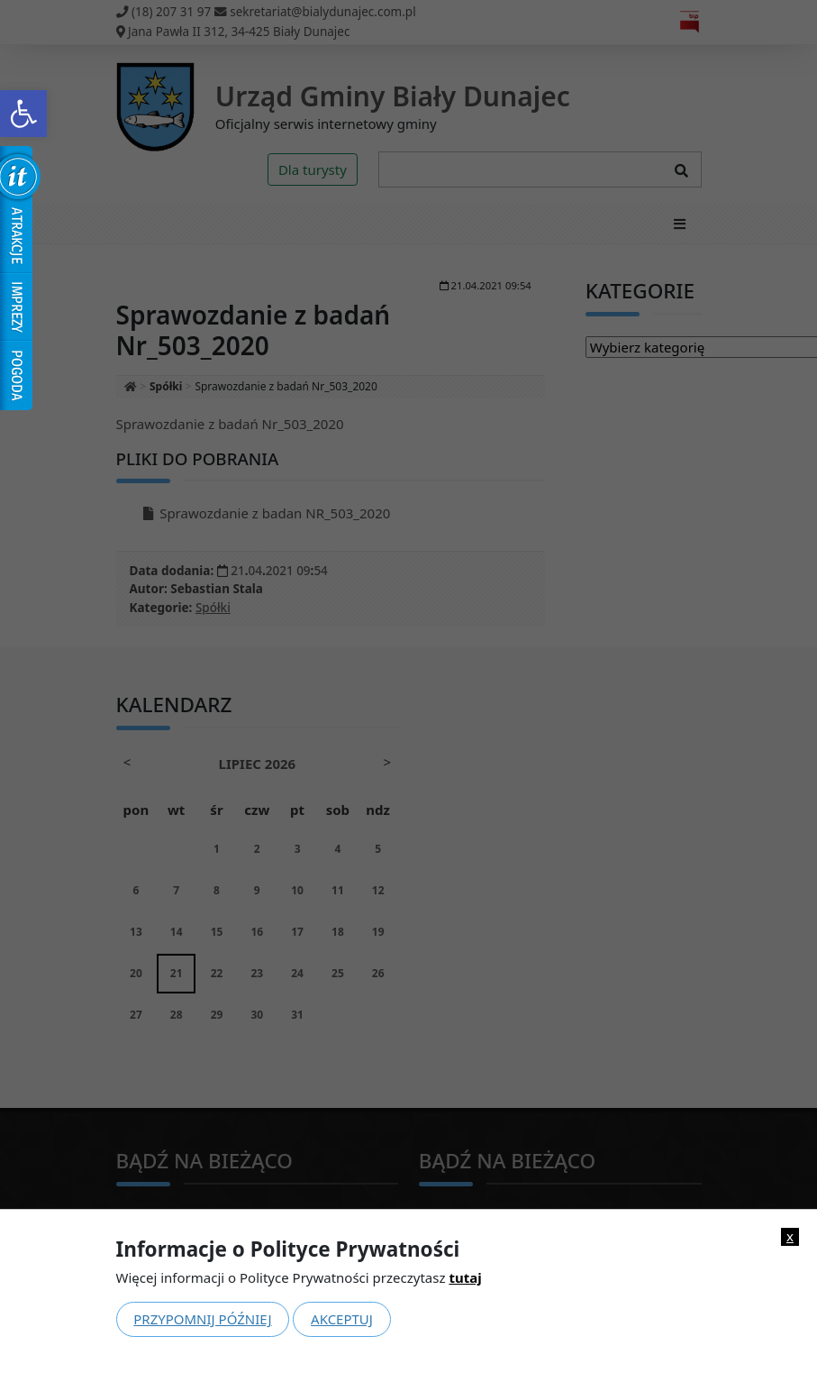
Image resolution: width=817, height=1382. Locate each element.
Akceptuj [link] (342, 1319)
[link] (23, 113)
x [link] (790, 1236)
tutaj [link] (465, 1277)
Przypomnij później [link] (202, 1319)
